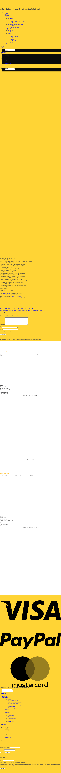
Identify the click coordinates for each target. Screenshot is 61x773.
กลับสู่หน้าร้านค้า (8, 738)
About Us (4, 696)
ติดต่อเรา (4, 726)
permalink (32, 297)
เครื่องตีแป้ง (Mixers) (11, 708)
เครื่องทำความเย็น (11, 717)
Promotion (4, 697)
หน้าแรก (4, 695)
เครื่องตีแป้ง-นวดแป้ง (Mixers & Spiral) (13, 706)
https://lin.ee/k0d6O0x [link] (7, 293)
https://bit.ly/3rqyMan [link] (16, 296)
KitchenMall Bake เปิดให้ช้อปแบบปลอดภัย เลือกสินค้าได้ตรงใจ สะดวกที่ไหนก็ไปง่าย (17, 308)
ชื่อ (1, 328)
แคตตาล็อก (7, 714)
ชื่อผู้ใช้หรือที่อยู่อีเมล (4, 749)
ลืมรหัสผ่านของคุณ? (4, 756)
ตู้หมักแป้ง (7, 711)
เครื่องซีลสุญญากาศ (11, 720)
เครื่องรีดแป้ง (7, 712)
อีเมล (1, 331)
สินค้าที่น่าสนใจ (10, 723)
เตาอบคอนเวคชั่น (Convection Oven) (15, 703)
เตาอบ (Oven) (8, 700)
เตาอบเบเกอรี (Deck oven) (12, 702)
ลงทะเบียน (2, 769)
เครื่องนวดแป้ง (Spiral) (12, 709)
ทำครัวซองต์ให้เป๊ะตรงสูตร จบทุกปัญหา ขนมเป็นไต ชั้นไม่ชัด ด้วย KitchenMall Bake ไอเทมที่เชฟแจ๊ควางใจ (22, 310)
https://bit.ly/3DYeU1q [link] (13, 294)
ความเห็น (2, 326)
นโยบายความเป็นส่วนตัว (12, 767)
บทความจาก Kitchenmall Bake (4, 6)
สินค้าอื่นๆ (7, 715)
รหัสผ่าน (2, 751)
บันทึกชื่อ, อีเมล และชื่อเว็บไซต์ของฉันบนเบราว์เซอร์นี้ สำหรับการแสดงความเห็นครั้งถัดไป (20, 333)
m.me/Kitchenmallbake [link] (8, 292)
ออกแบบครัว (9, 721)
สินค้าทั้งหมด (5, 699)
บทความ (9, 724)
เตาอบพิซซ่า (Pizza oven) (12, 705)
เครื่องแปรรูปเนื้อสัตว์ (11, 718)
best (24, 12)
